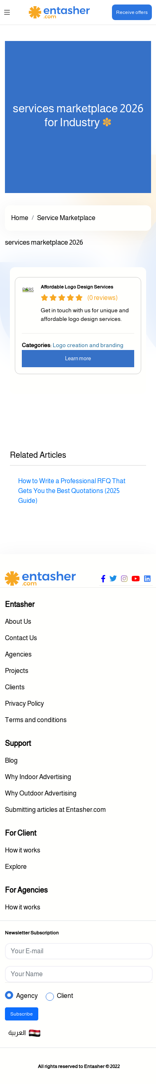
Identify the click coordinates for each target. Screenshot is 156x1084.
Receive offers (132, 12)
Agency (27, 995)
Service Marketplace (66, 217)
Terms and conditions (36, 719)
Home (19, 217)
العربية (24, 1033)
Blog (11, 760)
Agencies (18, 654)
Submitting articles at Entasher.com (55, 809)
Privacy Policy (24, 703)
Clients (15, 687)
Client (65, 995)
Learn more (78, 358)
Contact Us (21, 637)
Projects (16, 670)
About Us (18, 621)
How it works (22, 850)
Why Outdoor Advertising (41, 793)
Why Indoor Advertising (38, 776)
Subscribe (21, 1014)
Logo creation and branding (88, 345)
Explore (16, 866)
